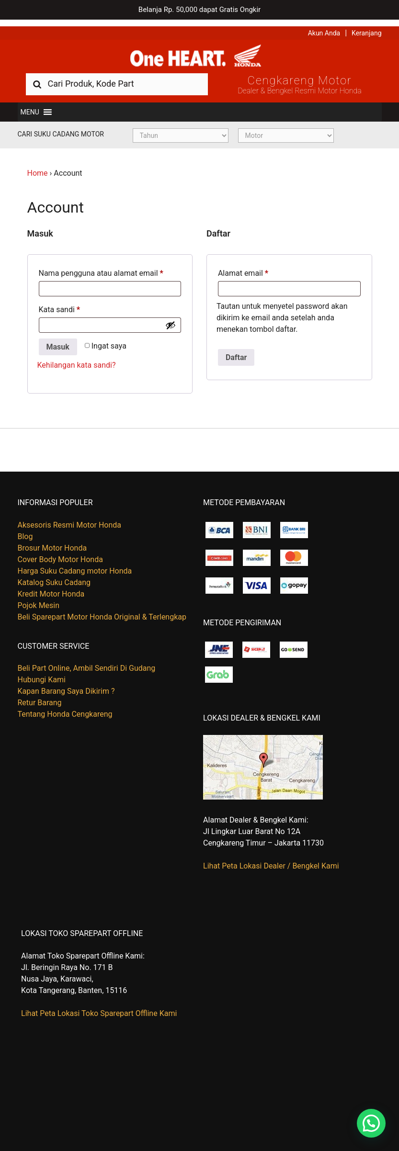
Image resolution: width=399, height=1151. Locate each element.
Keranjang (366, 26)
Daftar (236, 351)
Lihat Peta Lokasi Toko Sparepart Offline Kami (99, 1007)
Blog (25, 530)
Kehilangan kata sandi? (76, 359)
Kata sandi (59, 303)
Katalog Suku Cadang (54, 576)
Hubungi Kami (42, 673)
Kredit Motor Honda (51, 588)
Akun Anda (324, 26)
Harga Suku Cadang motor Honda (75, 565)
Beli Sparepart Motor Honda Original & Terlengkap (102, 611)
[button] (30, 106)
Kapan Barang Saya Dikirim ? (66, 685)
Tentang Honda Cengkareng (65, 708)
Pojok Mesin (39, 599)
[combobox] (117, 78)
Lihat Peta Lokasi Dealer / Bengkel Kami (271, 860)
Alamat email (243, 267)
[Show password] (170, 319)
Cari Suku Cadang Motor (61, 128)
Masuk (57, 341)
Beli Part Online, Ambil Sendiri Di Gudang (87, 662)
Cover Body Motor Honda (60, 553)
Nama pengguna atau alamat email (101, 267)
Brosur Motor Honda (52, 542)
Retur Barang (40, 696)
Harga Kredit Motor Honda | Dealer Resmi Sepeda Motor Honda (199, 50)
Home (37, 167)
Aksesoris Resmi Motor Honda (70, 519)
